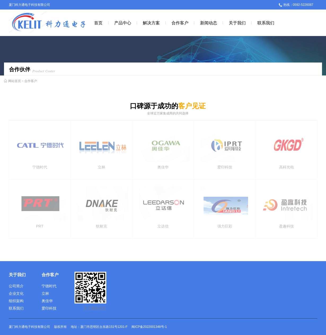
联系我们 (265, 23)
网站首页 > (16, 81)
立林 (45, 293)
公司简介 (16, 286)
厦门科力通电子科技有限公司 (29, 5)
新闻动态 (208, 23)
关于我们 (237, 23)
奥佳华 (47, 301)
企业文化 (16, 293)
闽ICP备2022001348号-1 (149, 327)
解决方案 (151, 23)
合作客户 (179, 23)
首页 (98, 23)
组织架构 (16, 301)
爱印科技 (49, 308)
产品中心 (122, 23)
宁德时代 (49, 286)
